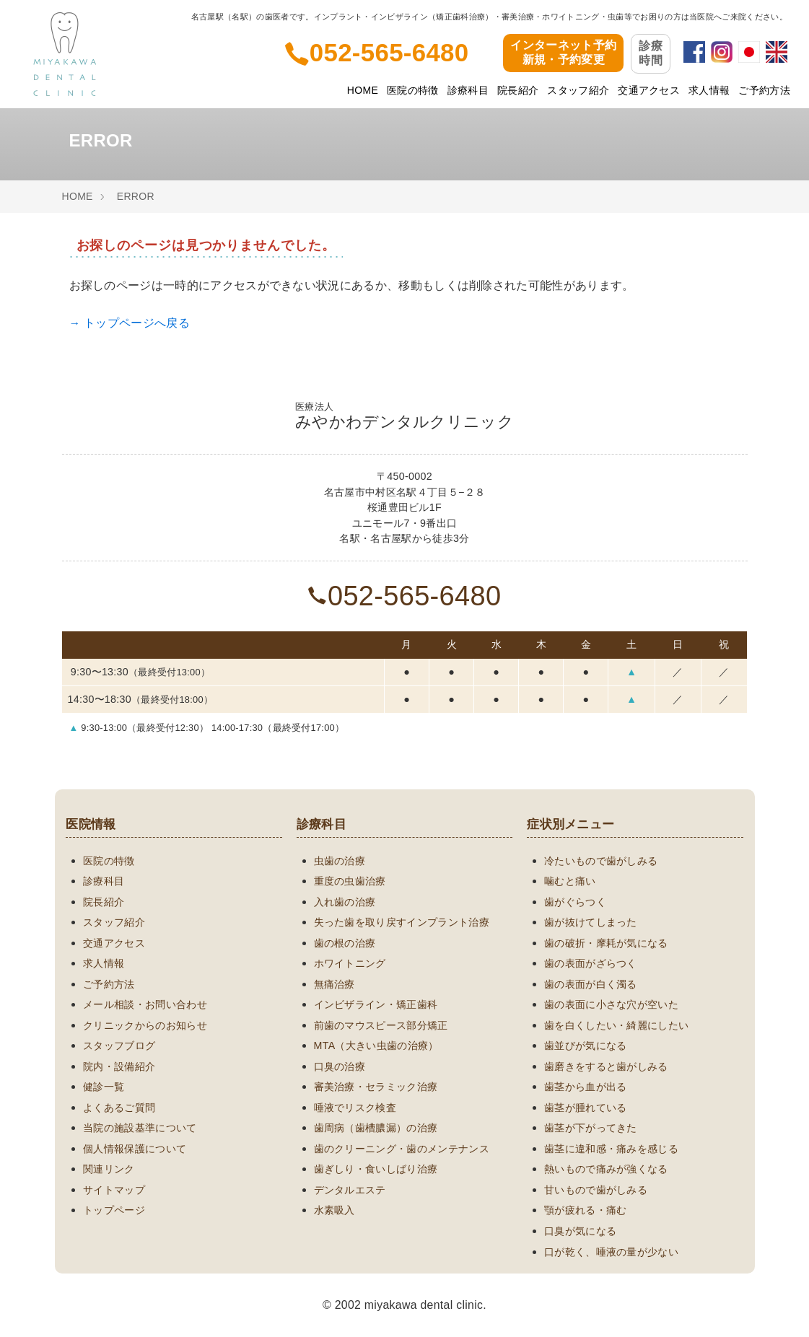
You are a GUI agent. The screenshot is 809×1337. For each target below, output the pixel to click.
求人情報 (709, 90)
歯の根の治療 (345, 943)
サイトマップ (114, 1190)
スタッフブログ (119, 1045)
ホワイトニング (350, 963)
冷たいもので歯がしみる (601, 861)
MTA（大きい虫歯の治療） (376, 1045)
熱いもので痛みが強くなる (606, 1169)
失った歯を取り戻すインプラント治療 (401, 922)
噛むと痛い (570, 881)
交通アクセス (649, 90)
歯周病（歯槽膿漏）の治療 (376, 1128)
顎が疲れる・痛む (585, 1210)
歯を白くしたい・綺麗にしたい (616, 1025)
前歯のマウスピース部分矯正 (381, 1025)
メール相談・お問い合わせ (145, 1004)
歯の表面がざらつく (590, 963)
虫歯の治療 (340, 861)
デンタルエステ (350, 1190)
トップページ (114, 1210)
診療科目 (468, 90)
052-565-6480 (405, 596)
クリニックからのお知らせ (145, 1025)
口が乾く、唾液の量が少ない (611, 1252)
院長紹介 (517, 90)
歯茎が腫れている (585, 1107)
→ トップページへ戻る (129, 323)
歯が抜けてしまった (590, 922)
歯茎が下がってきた (590, 1128)
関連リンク (109, 1169)
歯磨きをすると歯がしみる (606, 1066)
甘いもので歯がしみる (595, 1190)
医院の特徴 (413, 90)
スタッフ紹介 (578, 90)
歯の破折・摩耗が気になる (606, 943)
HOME (362, 90)
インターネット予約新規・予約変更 (563, 52)
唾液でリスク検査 (355, 1107)
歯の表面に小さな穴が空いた (611, 1004)
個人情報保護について (134, 1148)
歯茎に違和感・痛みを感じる (611, 1148)
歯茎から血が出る (585, 1086)
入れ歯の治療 (345, 902)
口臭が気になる (580, 1231)
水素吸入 (334, 1210)
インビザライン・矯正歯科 (376, 1004)
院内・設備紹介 (119, 1066)
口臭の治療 (340, 1066)
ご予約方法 (764, 90)
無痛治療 (334, 984)
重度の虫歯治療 (350, 881)
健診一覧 (103, 1086)
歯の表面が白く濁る (590, 984)
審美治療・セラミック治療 (376, 1086)
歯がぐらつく (575, 902)
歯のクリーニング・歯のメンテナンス (401, 1148)
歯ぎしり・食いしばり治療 (376, 1169)
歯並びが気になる (585, 1045)
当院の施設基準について (140, 1128)
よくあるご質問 (119, 1107)
